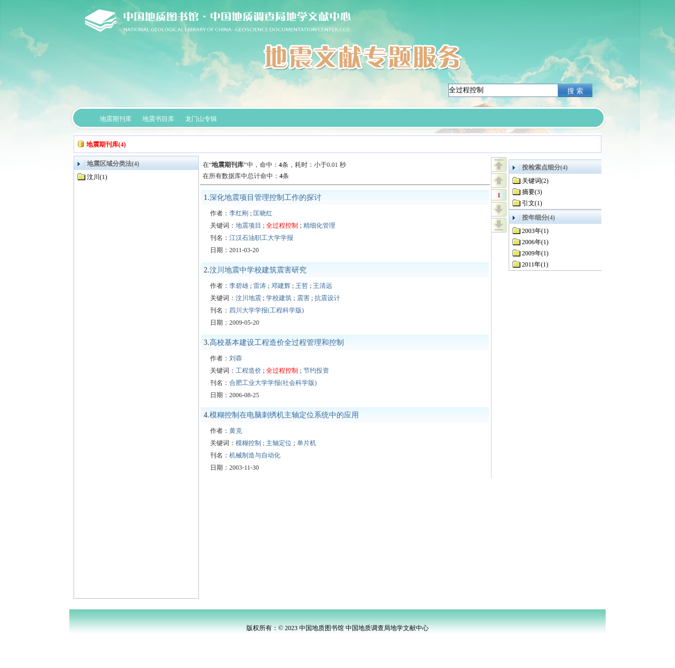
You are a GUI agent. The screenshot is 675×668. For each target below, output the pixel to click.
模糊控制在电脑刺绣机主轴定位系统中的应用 (284, 415)
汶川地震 (248, 298)
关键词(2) (535, 180)
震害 (303, 298)
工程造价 (248, 370)
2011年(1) (535, 264)
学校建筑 (279, 298)
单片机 (306, 443)
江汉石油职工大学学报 (261, 238)
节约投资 (316, 370)
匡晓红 (262, 213)
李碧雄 (238, 285)
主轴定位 (279, 443)
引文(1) (532, 203)
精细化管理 (319, 225)
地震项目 (248, 225)
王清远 (322, 285)
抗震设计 (327, 298)
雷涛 (259, 285)
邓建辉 (281, 285)
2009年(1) (535, 253)
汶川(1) (97, 177)
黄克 (235, 430)
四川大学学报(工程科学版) (266, 310)
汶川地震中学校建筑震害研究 (258, 270)
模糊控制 (248, 443)
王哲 (301, 285)
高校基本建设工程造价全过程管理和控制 (277, 343)
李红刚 (238, 213)
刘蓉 (235, 358)
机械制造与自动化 (254, 455)
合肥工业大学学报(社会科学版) (273, 383)
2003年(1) (535, 231)
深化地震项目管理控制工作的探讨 (266, 198)
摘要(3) (532, 192)
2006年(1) (535, 242)
